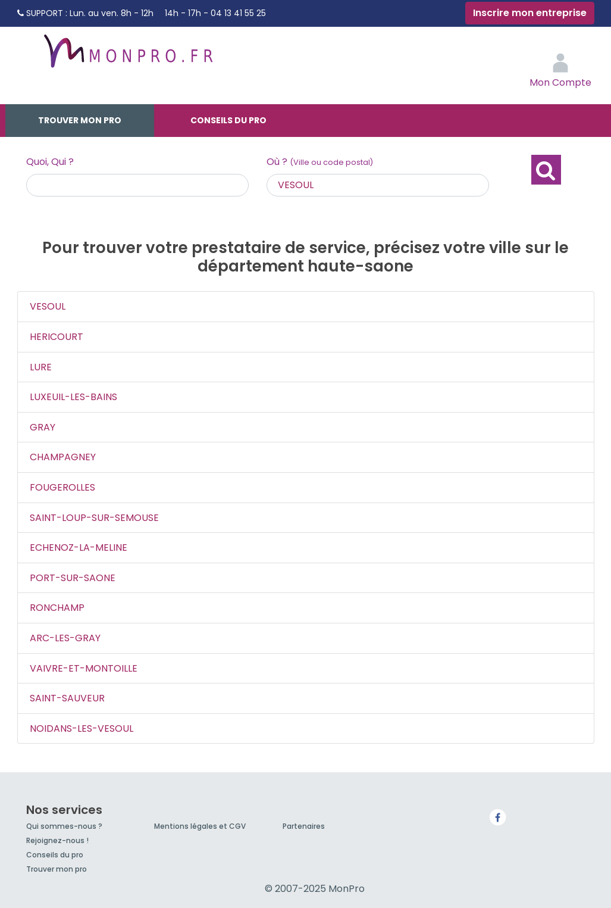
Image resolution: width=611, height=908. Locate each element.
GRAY (42, 427)
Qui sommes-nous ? (64, 826)
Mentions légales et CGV (200, 826)
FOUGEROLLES (62, 487)
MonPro (127, 56)
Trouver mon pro (79, 120)
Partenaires (304, 826)
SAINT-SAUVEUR (67, 698)
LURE (41, 367)
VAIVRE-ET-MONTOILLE (83, 668)
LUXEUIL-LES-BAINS (73, 397)
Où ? (320, 162)
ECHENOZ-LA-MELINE (78, 547)
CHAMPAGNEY (63, 457)
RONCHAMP (57, 607)
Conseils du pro (228, 120)
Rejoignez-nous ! (57, 840)
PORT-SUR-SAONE (72, 578)
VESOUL (47, 306)
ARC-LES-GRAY (65, 638)
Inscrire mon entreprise (530, 13)
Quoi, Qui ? (50, 162)
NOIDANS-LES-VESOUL (81, 728)
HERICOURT (56, 337)
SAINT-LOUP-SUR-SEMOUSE (94, 518)
